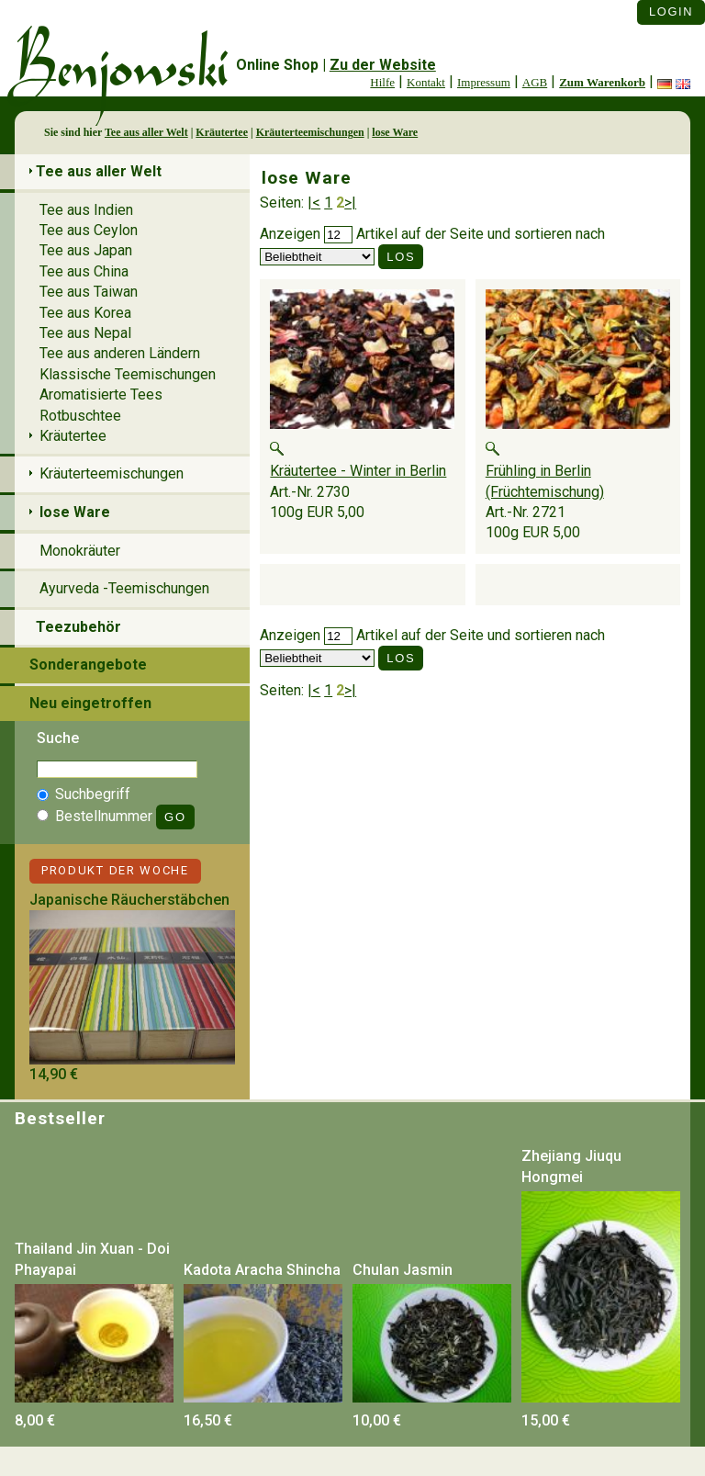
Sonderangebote (88, 664)
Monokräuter (79, 550)
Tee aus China (84, 271)
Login (671, 11)
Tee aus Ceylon (88, 230)
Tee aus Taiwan (88, 291)
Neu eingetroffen (90, 703)
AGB (534, 82)
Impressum (483, 82)
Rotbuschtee (80, 415)
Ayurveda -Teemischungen (124, 588)
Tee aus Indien (86, 210)
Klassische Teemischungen (127, 374)
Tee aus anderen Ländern (119, 353)
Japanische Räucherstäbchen (129, 899)
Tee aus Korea (85, 312)
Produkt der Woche (115, 870)
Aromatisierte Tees (100, 394)
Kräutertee (222, 132)
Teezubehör (78, 627)
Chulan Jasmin (402, 1270)
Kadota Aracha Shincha (262, 1270)
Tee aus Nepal (85, 333)
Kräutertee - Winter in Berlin (358, 470)
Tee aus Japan (85, 250)
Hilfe (382, 82)
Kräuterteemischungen (310, 132)
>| (350, 202)
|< (314, 202)
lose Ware (395, 132)
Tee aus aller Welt (146, 132)
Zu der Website (383, 64)
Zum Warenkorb (602, 82)
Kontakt (426, 82)
